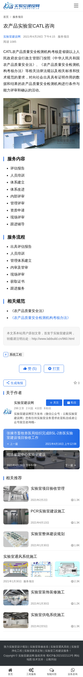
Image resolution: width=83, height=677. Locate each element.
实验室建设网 (12, 36)
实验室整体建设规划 (48, 534)
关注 (54, 402)
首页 (6, 16)
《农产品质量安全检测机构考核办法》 (40, 318)
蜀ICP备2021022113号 (59, 655)
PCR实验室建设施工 (48, 511)
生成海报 (14, 383)
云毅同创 (51, 659)
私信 (71, 402)
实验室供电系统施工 (48, 615)
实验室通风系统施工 (20, 556)
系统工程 (16, 354)
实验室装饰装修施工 (48, 592)
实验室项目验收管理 (48, 488)
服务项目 (63, 36)
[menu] (76, 6)
